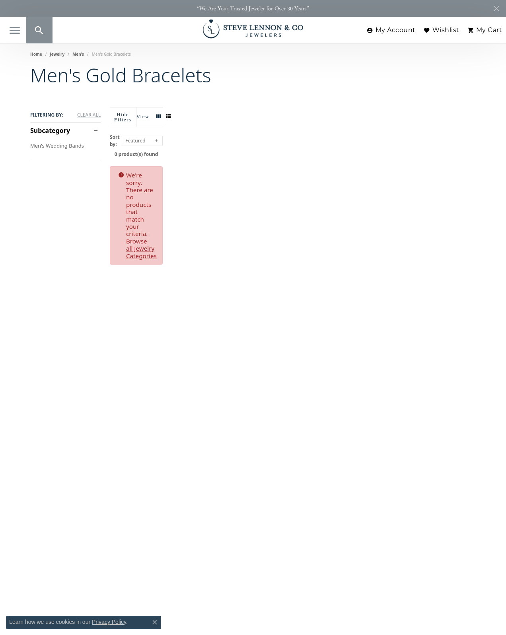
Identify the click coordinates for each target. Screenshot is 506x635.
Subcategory (50, 130)
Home (36, 54)
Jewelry (57, 54)
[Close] (496, 9)
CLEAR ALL (89, 115)
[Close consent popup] (154, 622)
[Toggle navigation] (15, 30)
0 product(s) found (293, 149)
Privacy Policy (109, 622)
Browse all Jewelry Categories (337, 170)
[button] (39, 30)
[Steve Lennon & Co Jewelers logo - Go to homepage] (253, 29)
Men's (78, 54)
